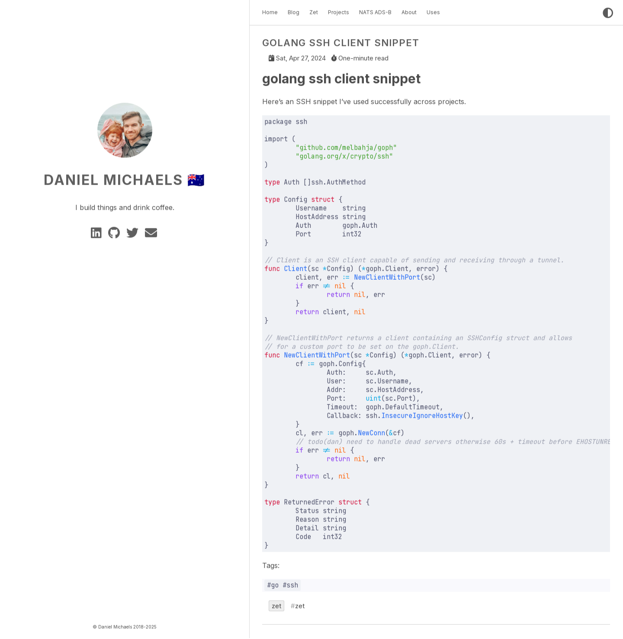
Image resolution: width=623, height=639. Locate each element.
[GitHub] (115, 233)
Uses (433, 10)
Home (270, 10)
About (409, 10)
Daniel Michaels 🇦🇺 (125, 177)
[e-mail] (151, 233)
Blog (293, 10)
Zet (313, 10)
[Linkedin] (98, 233)
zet (276, 604)
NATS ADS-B (375, 10)
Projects (338, 10)
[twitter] (133, 233)
